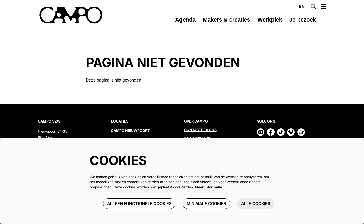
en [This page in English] (302, 6)
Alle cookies (255, 203)
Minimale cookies (206, 203)
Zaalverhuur (197, 138)
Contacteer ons (200, 130)
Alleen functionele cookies (139, 203)
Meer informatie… (210, 187)
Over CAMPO (196, 121)
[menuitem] (185, 19)
